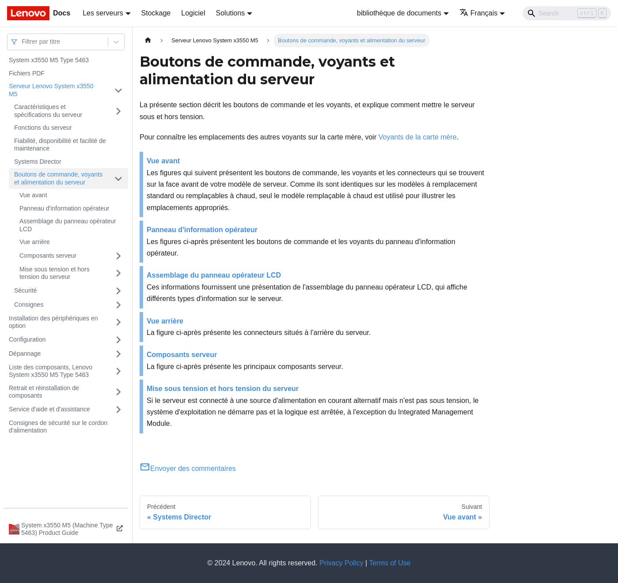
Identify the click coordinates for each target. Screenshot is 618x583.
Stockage (156, 13)
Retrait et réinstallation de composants (44, 391)
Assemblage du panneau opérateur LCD (67, 225)
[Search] (567, 13)
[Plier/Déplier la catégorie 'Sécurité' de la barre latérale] (118, 291)
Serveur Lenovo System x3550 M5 (51, 90)
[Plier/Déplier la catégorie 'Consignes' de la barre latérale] (118, 305)
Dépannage (25, 353)
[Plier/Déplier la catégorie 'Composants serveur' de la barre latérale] (118, 256)
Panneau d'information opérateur (64, 208)
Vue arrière (34, 241)
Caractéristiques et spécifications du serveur (48, 110)
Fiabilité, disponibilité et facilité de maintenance (60, 144)
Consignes (28, 304)
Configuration (27, 339)
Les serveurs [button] (103, 13)
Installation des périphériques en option (53, 322)
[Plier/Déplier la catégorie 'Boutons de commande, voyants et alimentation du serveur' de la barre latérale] (118, 178)
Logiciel (193, 13)
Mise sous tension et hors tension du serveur (54, 273)
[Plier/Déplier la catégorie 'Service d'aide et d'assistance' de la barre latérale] (118, 409)
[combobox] (22, 42)
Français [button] (478, 13)
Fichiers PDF (27, 73)
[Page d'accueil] (148, 40)
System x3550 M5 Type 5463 (49, 60)
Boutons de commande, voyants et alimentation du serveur (58, 178)
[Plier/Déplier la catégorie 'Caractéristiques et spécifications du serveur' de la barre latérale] (118, 111)
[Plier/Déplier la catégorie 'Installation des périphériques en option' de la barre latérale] (118, 322)
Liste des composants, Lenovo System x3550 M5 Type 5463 (50, 371)
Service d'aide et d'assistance (49, 409)
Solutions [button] (230, 13)
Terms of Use (389, 563)
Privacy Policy (341, 563)
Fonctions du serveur (43, 127)
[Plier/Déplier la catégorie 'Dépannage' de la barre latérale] (118, 354)
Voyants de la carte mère (418, 137)
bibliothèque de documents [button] (399, 13)
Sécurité (25, 290)
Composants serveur (47, 255)
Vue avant (33, 195)
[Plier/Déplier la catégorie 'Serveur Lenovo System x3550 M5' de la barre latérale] (118, 90)
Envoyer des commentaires (188, 468)
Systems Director (37, 161)
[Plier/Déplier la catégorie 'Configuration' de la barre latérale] (118, 340)
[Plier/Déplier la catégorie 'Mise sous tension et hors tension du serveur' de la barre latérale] (118, 273)
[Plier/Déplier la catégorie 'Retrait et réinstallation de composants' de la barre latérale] (118, 392)
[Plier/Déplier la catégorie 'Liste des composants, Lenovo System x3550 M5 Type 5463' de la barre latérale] (118, 371)
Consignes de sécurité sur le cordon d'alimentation (58, 426)
